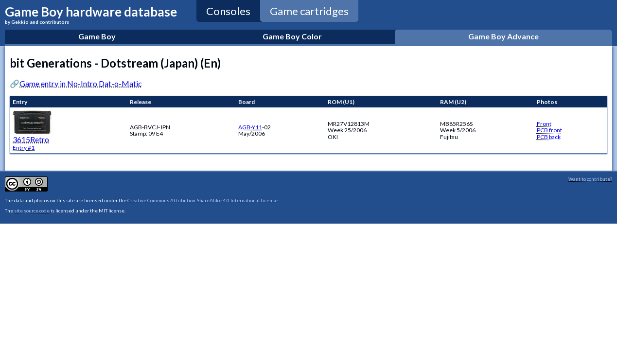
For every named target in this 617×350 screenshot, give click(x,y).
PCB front (549, 130)
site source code (32, 210)
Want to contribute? (590, 179)
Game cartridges (309, 11)
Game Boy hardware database (91, 14)
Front (544, 123)
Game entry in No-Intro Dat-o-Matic (80, 83)
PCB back (549, 136)
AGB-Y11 (250, 127)
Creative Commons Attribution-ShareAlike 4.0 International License (202, 200)
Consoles (228, 11)
